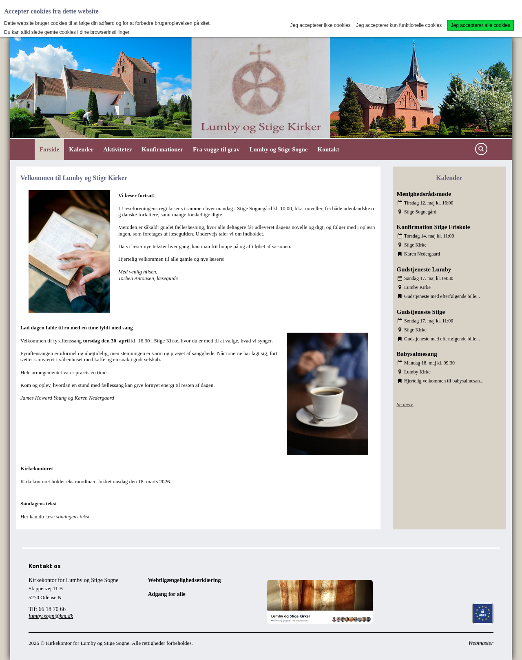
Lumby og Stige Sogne (279, 149)
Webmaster (480, 643)
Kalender (81, 149)
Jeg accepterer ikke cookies (320, 25)
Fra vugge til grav (216, 149)
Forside (49, 149)
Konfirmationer (162, 149)
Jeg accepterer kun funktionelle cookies (399, 25)
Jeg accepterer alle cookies (480, 25)
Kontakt (328, 149)
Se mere (405, 404)
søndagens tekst (72, 516)
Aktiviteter (117, 149)
